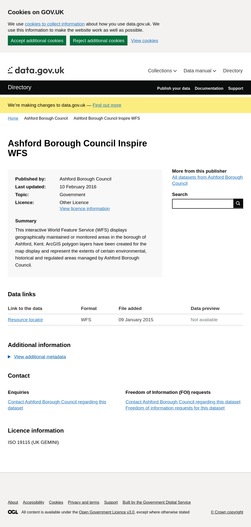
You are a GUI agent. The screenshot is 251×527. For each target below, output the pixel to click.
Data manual (198, 70)
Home (13, 118)
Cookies (56, 502)
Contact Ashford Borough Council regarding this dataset (183, 401)
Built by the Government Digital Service (157, 502)
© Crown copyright (227, 512)
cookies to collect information (55, 23)
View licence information (85, 208)
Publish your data (173, 88)
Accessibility (33, 502)
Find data (238, 203)
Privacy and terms (83, 502)
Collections (160, 70)
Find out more (107, 105)
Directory (233, 70)
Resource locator (25, 319)
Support (235, 88)
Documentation (209, 88)
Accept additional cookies (37, 40)
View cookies (144, 40)
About (13, 502)
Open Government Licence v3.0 (106, 512)
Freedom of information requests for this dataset (175, 408)
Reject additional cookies (98, 40)
